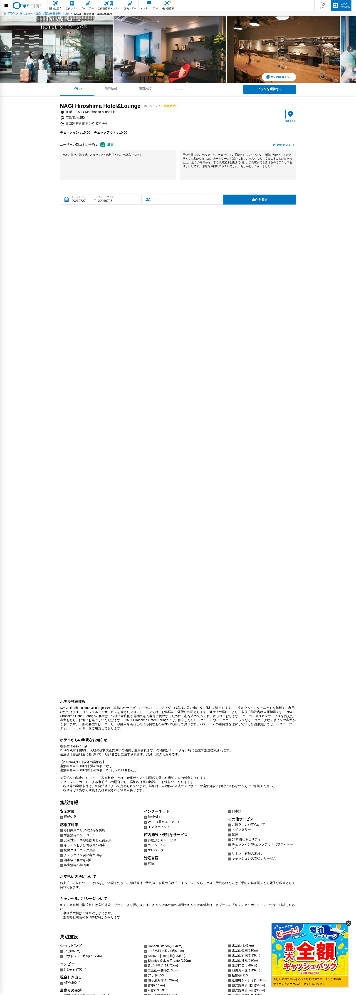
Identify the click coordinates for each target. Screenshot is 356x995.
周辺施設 (145, 89)
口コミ (179, 89)
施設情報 (111, 89)
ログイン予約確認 (345, 5)
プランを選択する (269, 89)
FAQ (322, 8)
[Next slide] (350, 49)
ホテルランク (152, 106)
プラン (77, 89)
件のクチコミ (282, 145)
